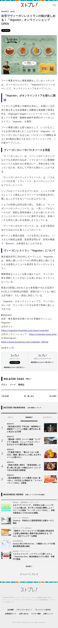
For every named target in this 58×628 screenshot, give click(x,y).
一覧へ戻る (29, 396)
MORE (29, 566)
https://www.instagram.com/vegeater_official (24, 341)
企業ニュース (48, 614)
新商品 (21, 384)
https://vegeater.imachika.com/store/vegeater (25, 330)
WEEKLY (29, 417)
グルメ (4, 384)
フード (13, 384)
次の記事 (53, 396)
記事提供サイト (10, 614)
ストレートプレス (29, 574)
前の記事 (5, 396)
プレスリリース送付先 (43, 610)
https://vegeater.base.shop (43, 334)
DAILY (10, 417)
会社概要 (10, 610)
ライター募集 (36, 614)
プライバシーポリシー (24, 610)
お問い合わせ (23, 614)
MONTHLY (47, 417)
